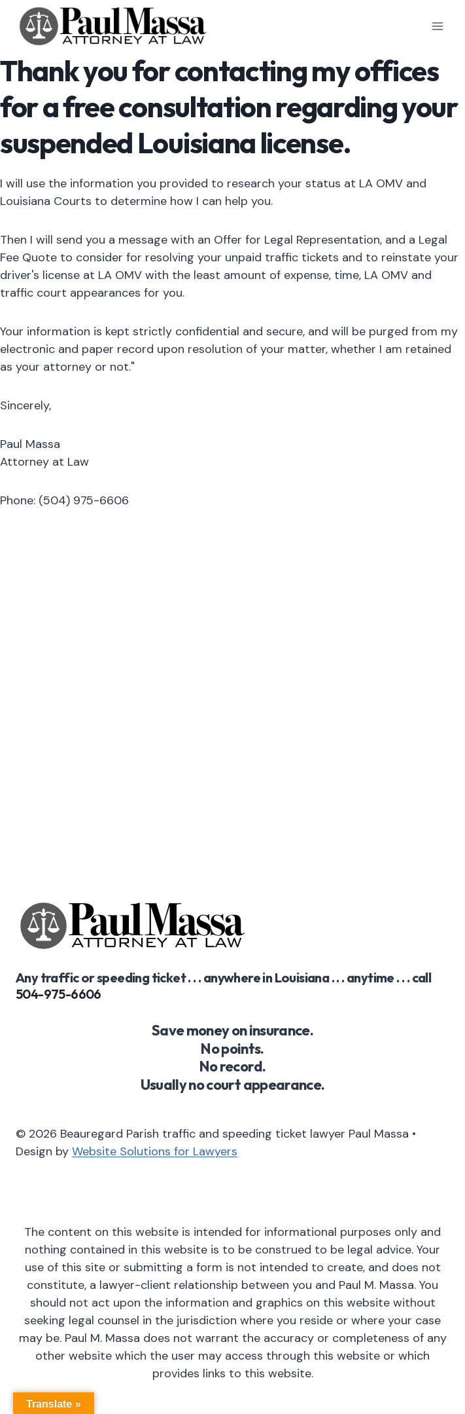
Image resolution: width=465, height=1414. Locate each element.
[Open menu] (437, 26)
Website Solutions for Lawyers (154, 1151)
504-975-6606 (58, 994)
